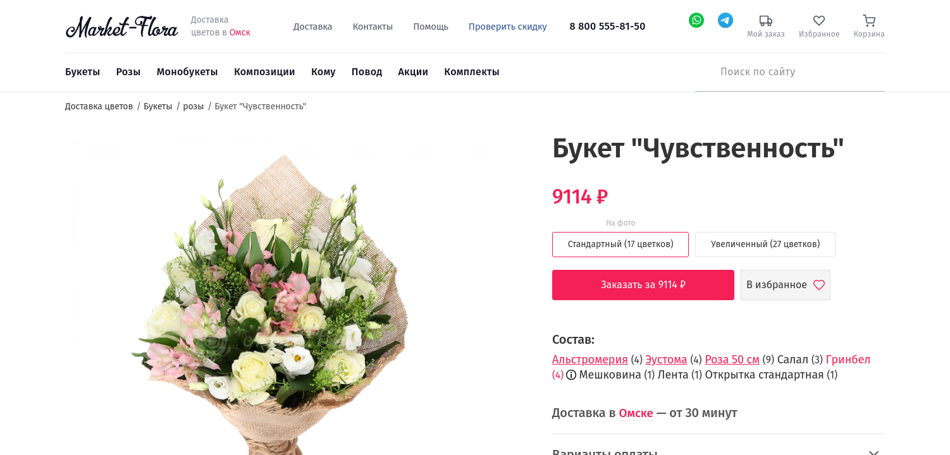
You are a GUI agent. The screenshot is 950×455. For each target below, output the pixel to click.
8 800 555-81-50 (608, 26)
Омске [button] (637, 412)
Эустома (666, 360)
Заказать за (653, 285)
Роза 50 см (732, 360)
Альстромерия (590, 360)
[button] (507, 155)
